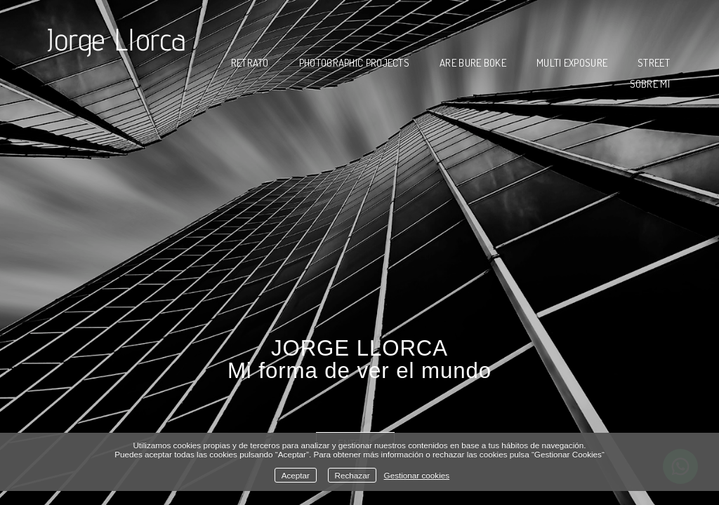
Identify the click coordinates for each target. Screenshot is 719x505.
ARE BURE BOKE (473, 62)
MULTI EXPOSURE (571, 62)
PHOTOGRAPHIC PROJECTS (354, 62)
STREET (654, 62)
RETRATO (250, 62)
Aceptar (296, 475)
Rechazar (352, 475)
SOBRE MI (650, 83)
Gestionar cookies (417, 475)
